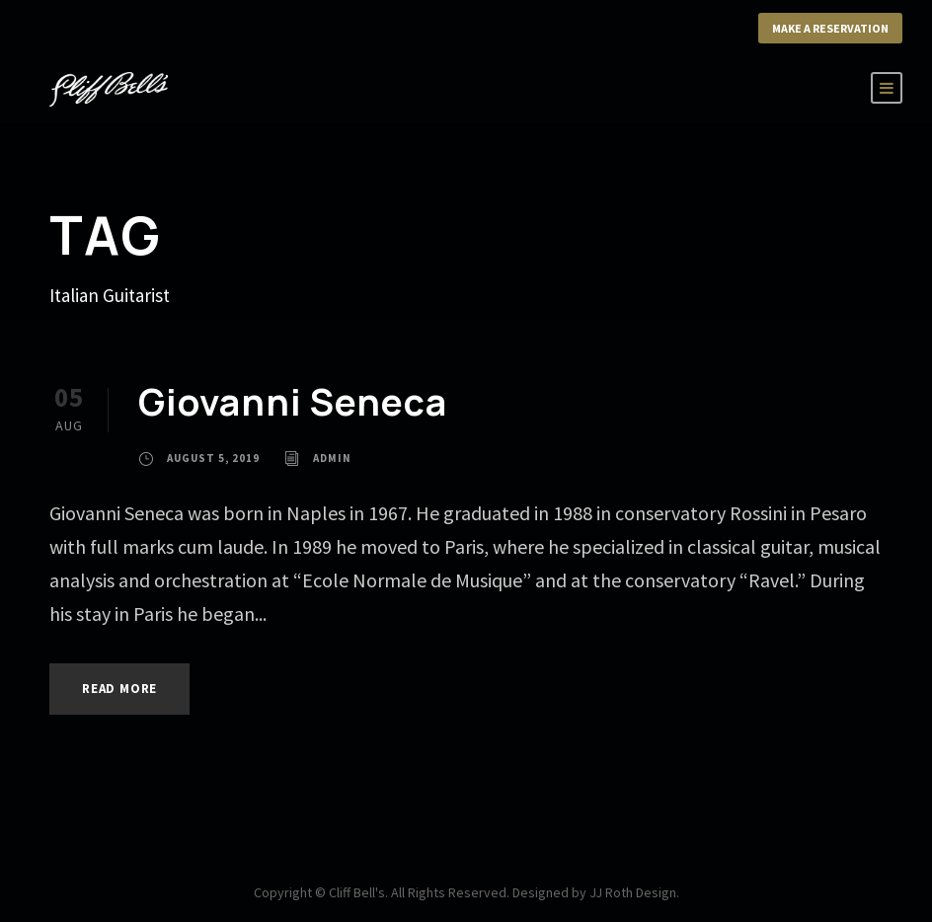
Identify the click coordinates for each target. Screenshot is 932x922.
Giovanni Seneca (292, 401)
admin (339, 458)
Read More (125, 688)
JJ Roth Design (641, 892)
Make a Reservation (822, 29)
